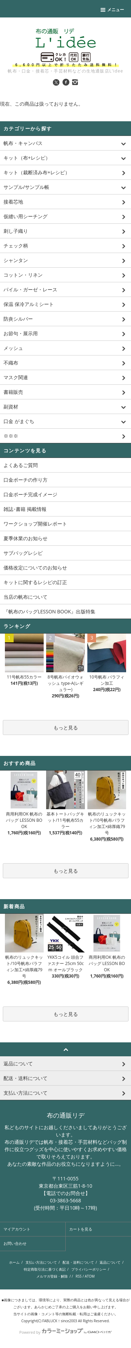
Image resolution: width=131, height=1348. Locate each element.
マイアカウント (16, 1229)
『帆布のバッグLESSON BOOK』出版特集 (49, 611)
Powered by (65, 1332)
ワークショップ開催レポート (35, 523)
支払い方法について (41, 1262)
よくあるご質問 (20, 465)
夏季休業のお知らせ (25, 538)
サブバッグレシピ (23, 553)
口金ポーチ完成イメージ (30, 494)
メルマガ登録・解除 (52, 1276)
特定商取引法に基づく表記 (45, 1269)
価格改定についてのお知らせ (35, 567)
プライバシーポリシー (88, 1269)
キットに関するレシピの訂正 (35, 582)
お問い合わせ (15, 1243)
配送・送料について (78, 1262)
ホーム (14, 1262)
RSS (78, 1276)
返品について (110, 1262)
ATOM (90, 1276)
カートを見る (80, 1229)
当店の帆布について (25, 596)
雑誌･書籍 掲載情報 (24, 509)
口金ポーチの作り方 (25, 479)
